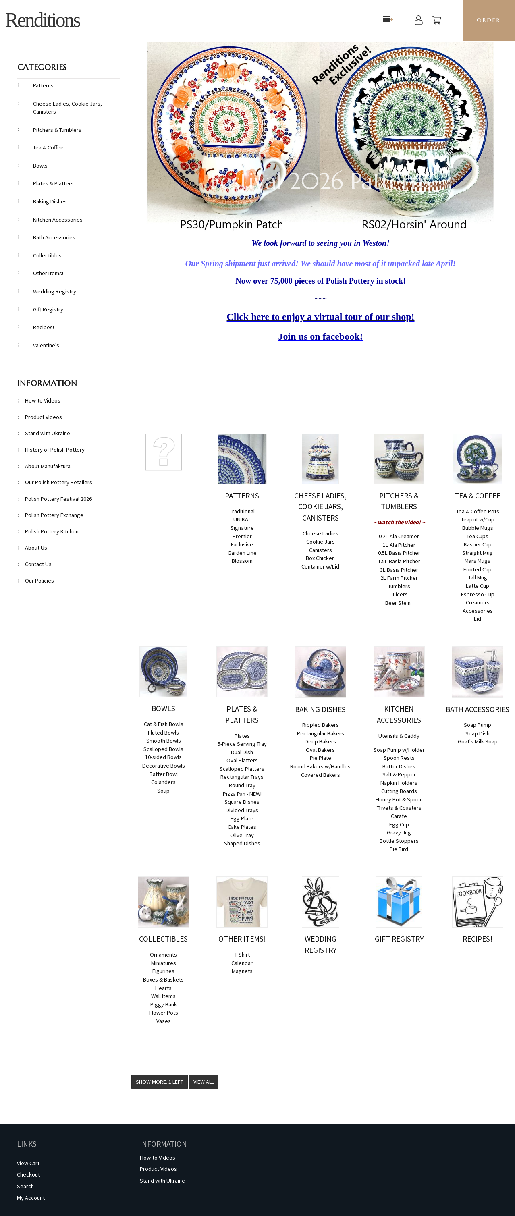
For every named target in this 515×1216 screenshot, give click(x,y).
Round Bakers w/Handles (320, 766)
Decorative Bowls (163, 765)
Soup (163, 790)
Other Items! (48, 273)
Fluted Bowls (163, 732)
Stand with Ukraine (47, 433)
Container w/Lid (320, 566)
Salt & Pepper (399, 774)
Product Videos (43, 417)
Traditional (242, 511)
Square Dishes (242, 801)
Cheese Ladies (320, 533)
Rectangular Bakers (320, 733)
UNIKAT (242, 519)
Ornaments (163, 954)
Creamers (478, 602)
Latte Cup (477, 585)
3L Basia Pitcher (399, 569)
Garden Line (242, 552)
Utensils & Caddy (398, 735)
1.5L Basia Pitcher (399, 561)
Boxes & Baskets (163, 979)
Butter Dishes (398, 766)
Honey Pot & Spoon (399, 799)
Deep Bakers (320, 741)
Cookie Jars (320, 541)
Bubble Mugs (477, 527)
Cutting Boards (399, 791)
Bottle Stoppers (399, 841)
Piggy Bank (163, 1004)
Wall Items (163, 996)
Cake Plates (242, 826)
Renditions (42, 20)
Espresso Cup (477, 594)
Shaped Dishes (242, 843)
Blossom (242, 560)
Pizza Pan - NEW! (242, 793)
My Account (31, 1197)
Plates (242, 735)
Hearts (163, 988)
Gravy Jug (399, 832)
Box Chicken (320, 558)
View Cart (28, 1163)
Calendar (242, 963)
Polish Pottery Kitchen (52, 531)
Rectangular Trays (242, 776)
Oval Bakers (320, 749)
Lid (477, 619)
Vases (163, 1021)
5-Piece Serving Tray (242, 743)
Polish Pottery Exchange (54, 515)
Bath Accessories (54, 237)
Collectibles (47, 255)
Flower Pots (163, 1012)
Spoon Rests (399, 758)
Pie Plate (320, 758)
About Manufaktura (48, 466)
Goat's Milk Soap (478, 741)
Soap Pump (477, 724)
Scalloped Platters (242, 768)
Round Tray (242, 785)
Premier (242, 536)
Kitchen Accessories (58, 219)
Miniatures (163, 963)
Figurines (163, 971)
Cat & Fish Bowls (163, 724)
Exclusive (242, 544)
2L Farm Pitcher (399, 577)
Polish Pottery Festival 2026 (58, 498)
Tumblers (399, 586)
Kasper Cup (478, 544)
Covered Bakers (320, 774)
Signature (242, 527)
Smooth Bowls (163, 740)
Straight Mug (477, 552)
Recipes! (43, 327)
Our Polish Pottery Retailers (58, 482)
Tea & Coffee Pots (477, 511)
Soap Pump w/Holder (399, 749)
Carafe (399, 816)
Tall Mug (477, 577)
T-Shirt (242, 954)
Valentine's (46, 345)
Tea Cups (477, 536)
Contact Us (38, 564)
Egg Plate (242, 818)
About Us (36, 547)
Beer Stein (398, 602)
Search (25, 1186)
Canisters (320, 550)
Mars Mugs (477, 560)
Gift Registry (48, 309)
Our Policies (39, 580)
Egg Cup (399, 824)
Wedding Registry (54, 291)
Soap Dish (477, 733)
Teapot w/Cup (477, 519)
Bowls (40, 165)
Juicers (399, 594)
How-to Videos (42, 400)
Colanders (163, 782)
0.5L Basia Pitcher (399, 552)
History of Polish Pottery (55, 449)
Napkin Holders (398, 782)
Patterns (43, 85)
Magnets (242, 971)
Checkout (28, 1174)
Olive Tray (242, 835)
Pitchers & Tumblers (57, 129)
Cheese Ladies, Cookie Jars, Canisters (67, 108)
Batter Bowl (164, 774)
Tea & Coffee (48, 147)
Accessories (478, 610)
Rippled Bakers (320, 724)
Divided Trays (242, 810)
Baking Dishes (50, 201)
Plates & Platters (53, 183)
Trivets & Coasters (399, 807)
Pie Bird (399, 849)
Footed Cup (477, 569)
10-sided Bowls (163, 757)
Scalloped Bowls (163, 749)
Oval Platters (242, 760)
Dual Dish (242, 752)
